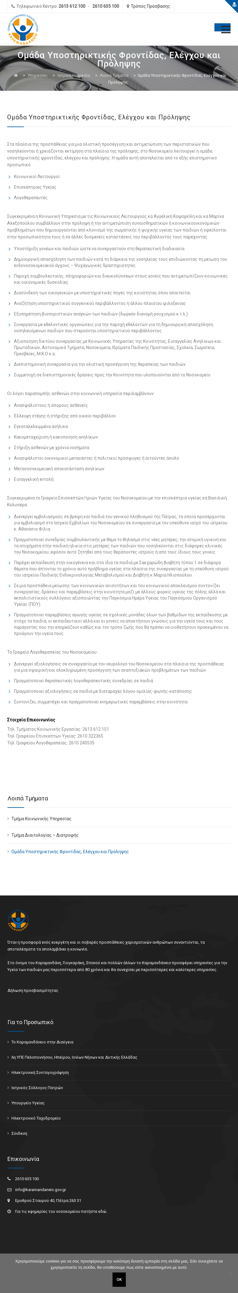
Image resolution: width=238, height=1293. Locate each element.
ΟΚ (119, 1279)
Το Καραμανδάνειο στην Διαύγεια (42, 1042)
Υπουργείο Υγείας (28, 1103)
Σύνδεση (19, 1133)
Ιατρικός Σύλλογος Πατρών (37, 1087)
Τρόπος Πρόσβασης (150, 6)
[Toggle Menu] (222, 27)
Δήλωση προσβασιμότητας (32, 990)
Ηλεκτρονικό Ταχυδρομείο (36, 1118)
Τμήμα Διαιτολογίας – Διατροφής (45, 835)
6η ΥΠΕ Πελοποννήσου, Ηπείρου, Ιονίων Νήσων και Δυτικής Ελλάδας (74, 1057)
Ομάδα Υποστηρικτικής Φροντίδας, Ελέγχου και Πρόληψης (70, 851)
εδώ (102, 1211)
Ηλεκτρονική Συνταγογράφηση (40, 1072)
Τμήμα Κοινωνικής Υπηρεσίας (41, 818)
